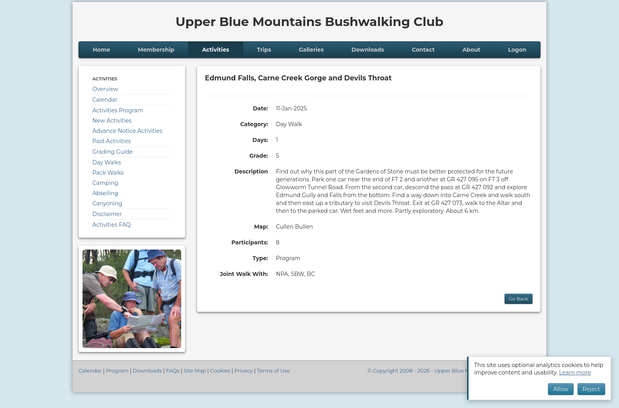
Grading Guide (112, 151)
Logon (517, 49)
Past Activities (111, 141)
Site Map (195, 370)
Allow (560, 389)
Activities (215, 49)
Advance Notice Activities (127, 130)
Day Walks (106, 162)
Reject (591, 389)
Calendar (104, 99)
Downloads (368, 49)
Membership (156, 49)
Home (101, 49)
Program (117, 370)
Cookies (220, 370)
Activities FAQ (111, 224)
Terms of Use (273, 370)
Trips (264, 49)
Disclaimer (107, 214)
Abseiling (105, 193)
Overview (105, 89)
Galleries (311, 49)
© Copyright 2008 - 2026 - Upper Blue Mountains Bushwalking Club (454, 370)
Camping (105, 182)
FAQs (172, 370)
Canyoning (107, 203)
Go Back (518, 299)
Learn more (575, 372)
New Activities (111, 120)
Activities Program (117, 110)
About (471, 49)
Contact (423, 49)
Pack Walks (108, 172)
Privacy (243, 370)
